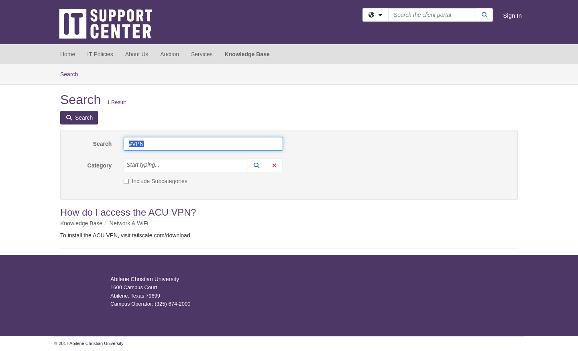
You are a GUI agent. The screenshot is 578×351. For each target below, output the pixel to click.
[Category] (164, 165)
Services (202, 54)
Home (67, 54)
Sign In (512, 15)
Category (100, 165)
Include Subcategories (155, 181)
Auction (169, 54)
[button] (256, 165)
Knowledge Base (247, 54)
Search (72, 74)
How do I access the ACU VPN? (128, 212)
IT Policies (100, 54)
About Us (137, 54)
